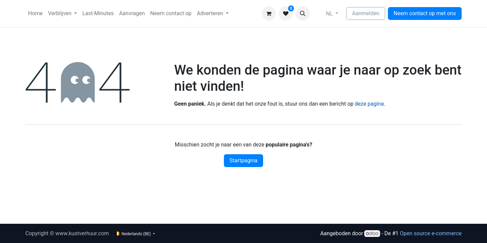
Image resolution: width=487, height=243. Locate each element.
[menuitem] (35, 13)
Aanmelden (365, 13)
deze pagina (369, 104)
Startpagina (244, 160)
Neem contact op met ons (425, 13)
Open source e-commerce (431, 233)
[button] (303, 13)
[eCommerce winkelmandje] (269, 13)
